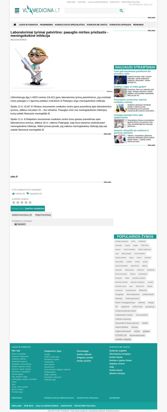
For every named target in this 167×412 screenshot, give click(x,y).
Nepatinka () (36, 193)
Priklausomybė (49, 372)
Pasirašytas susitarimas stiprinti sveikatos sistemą (130, 100)
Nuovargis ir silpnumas (52, 377)
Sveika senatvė (84, 361)
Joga (111, 367)
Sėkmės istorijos (117, 373)
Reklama (71, 2)
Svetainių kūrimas (112, 411)
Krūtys (14, 382)
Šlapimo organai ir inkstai (21, 367)
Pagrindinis (46, 25)
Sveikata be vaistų (119, 347)
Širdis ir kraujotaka (19, 354)
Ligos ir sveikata (28, 25)
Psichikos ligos (17, 392)
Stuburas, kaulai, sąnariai (21, 369)
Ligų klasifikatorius (98, 2)
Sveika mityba (115, 357)
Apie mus (82, 2)
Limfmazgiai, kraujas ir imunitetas (24, 379)
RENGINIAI (138, 25)
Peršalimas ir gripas (51, 359)
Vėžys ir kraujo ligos (51, 357)
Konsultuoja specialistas (59, 398)
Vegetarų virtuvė (117, 364)
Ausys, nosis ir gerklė (20, 387)
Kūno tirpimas (49, 364)
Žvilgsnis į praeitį (85, 357)
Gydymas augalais (118, 351)
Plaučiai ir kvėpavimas (20, 356)
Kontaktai (114, 2)
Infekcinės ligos (50, 380)
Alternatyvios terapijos (120, 354)
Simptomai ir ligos (52, 351)
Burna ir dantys (17, 389)
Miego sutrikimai (50, 375)
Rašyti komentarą (43, 215)
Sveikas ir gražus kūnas (120, 360)
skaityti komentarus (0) (22, 215)
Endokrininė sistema (19, 362)
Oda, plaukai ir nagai (19, 377)
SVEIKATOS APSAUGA (120, 25)
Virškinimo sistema (19, 359)
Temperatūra (49, 362)
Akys (13, 384)
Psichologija (82, 351)
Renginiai (17, 398)
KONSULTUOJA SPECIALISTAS (70, 25)
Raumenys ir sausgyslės (21, 372)
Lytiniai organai (17, 374)
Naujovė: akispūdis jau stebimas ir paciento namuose (131, 131)
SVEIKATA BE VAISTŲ (97, 25)
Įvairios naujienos (34, 208)
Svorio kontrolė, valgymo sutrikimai (57, 370)
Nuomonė (114, 398)
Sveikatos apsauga (87, 398)
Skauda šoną (49, 367)
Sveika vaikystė (84, 354)
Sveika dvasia (115, 370)
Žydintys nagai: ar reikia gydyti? (130, 86)
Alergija (47, 354)
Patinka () (20, 193)
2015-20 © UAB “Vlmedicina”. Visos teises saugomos (68, 411)
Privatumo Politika (130, 2)
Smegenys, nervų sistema (21, 364)
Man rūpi (16, 351)
